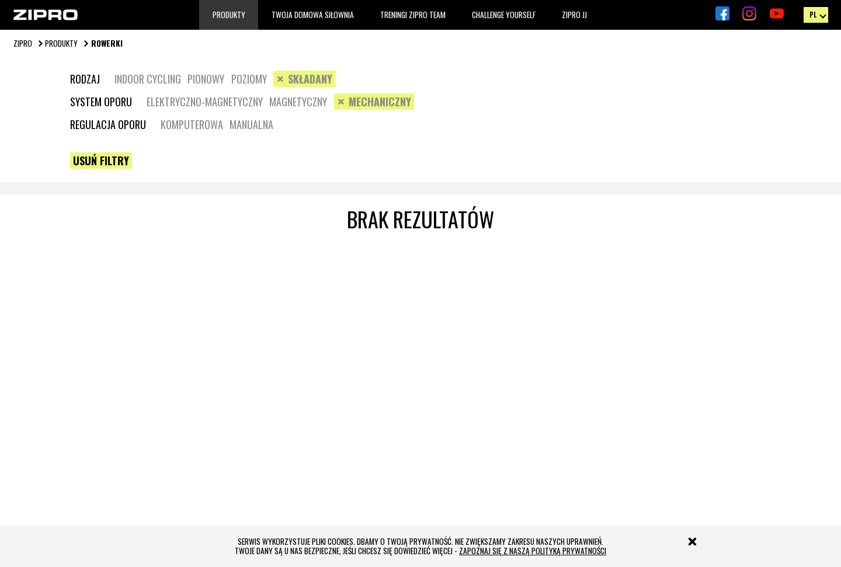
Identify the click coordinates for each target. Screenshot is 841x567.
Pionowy (205, 78)
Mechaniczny (380, 101)
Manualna (251, 124)
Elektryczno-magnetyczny (205, 101)
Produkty (229, 15)
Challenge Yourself (504, 15)
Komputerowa (192, 124)
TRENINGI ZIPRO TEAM (413, 15)
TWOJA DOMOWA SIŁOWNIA (313, 15)
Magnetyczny (298, 101)
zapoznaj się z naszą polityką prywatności (532, 550)
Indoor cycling (147, 78)
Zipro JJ (574, 15)
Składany (310, 78)
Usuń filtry (101, 160)
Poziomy (249, 78)
